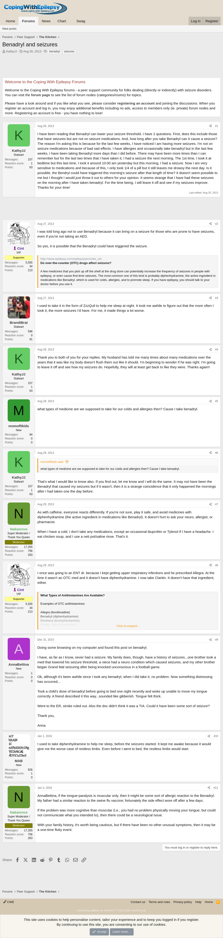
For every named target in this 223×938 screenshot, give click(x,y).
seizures (69, 51)
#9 (216, 639)
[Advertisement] (111, 67)
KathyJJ (11, 51)
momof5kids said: (52, 462)
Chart (62, 21)
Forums (28, 21)
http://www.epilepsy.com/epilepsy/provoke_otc (71, 259)
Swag (80, 21)
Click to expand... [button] (128, 626)
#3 (216, 298)
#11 (215, 787)
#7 (216, 504)
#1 (216, 126)
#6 (216, 453)
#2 (216, 224)
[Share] (210, 126)
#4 (216, 349)
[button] (69, 21)
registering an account (136, 103)
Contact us (138, 902)
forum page (40, 95)
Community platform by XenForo (111, 910)
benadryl (54, 51)
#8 (216, 565)
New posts (9, 28)
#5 (216, 401)
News (46, 21)
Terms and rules (159, 902)
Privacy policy (183, 902)
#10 (215, 736)
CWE (8, 902)
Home (10, 21)
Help (198, 902)
